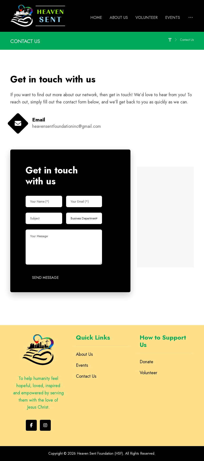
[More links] (191, 17)
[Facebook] (31, 425)
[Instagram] (45, 425)
